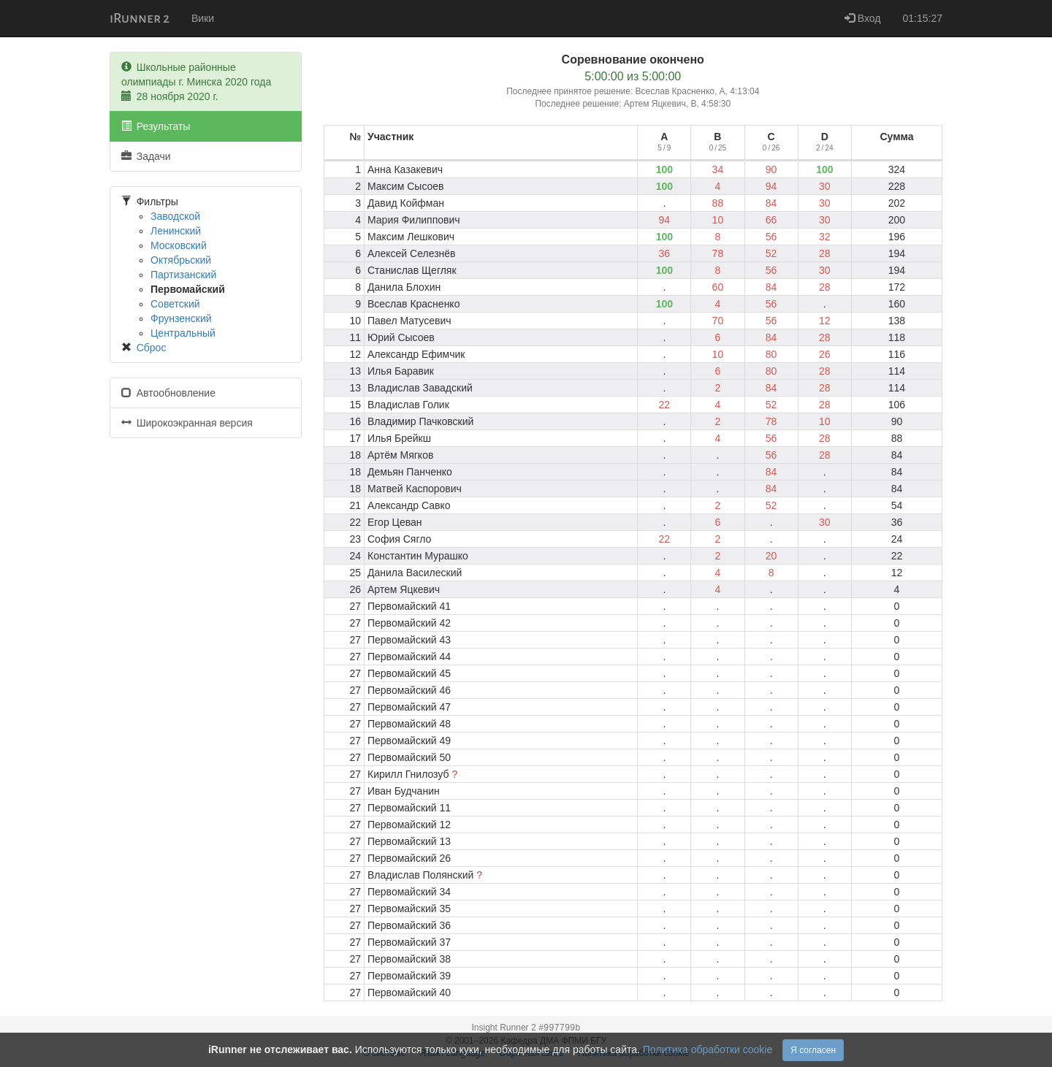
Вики (202, 18)
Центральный (183, 333)
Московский (178, 245)
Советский (175, 304)
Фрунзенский (181, 318)
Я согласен (813, 1050)
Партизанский (183, 274)
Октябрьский (180, 260)
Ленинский (175, 231)
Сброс (152, 347)
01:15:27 (923, 18)
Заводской (175, 216)
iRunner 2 (139, 18)
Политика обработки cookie (707, 1049)
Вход (863, 18)
